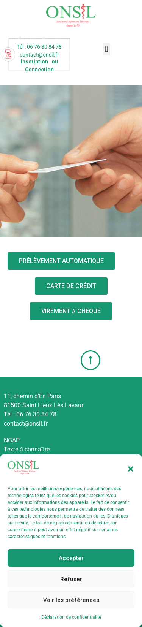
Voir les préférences (71, 600)
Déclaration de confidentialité (71, 617)
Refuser (71, 579)
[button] (130, 469)
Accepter (71, 558)
